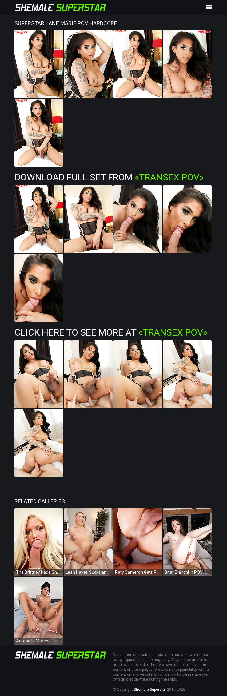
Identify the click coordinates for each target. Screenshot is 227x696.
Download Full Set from (109, 177)
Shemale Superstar (150, 689)
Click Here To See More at (110, 332)
